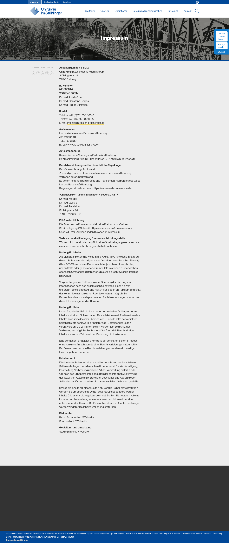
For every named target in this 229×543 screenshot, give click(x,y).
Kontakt (187, 10)
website (131, 159)
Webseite (88, 417)
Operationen (121, 10)
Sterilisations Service (51, 2)
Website (84, 431)
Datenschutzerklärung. (17, 540)
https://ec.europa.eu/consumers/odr (111, 228)
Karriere (34, 2)
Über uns (105, 10)
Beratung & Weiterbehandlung (147, 10)
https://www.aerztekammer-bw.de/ (79, 144)
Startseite (90, 10)
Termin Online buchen (221, 36)
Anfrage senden (221, 46)
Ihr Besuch (173, 10)
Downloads (67, 2)
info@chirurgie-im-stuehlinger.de (85, 122)
